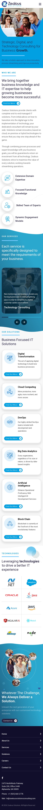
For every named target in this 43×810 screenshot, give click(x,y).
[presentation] (17, 322)
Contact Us (6, 767)
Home (4, 734)
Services (5, 747)
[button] (5, 317)
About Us (5, 741)
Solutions (6, 754)
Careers (5, 761)
